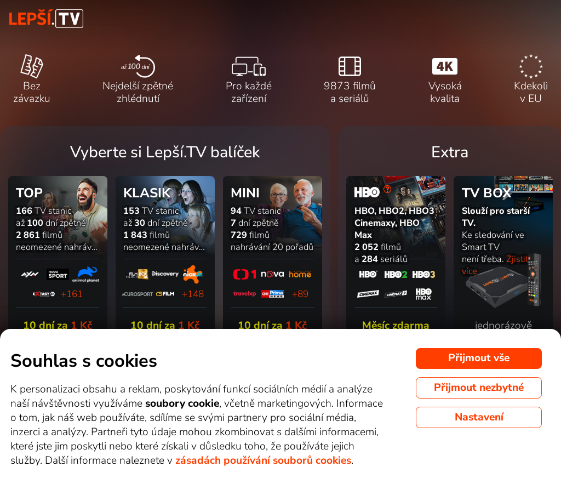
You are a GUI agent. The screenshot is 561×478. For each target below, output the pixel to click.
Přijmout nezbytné (479, 387)
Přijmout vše (479, 358)
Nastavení (479, 417)
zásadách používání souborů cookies (263, 460)
